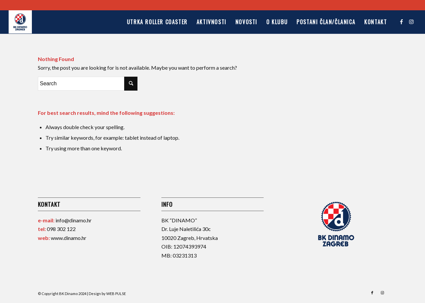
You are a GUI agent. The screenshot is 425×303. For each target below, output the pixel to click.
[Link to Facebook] (401, 22)
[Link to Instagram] (411, 22)
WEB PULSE (116, 293)
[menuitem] (157, 22)
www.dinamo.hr (68, 238)
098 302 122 (61, 229)
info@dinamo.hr (73, 220)
